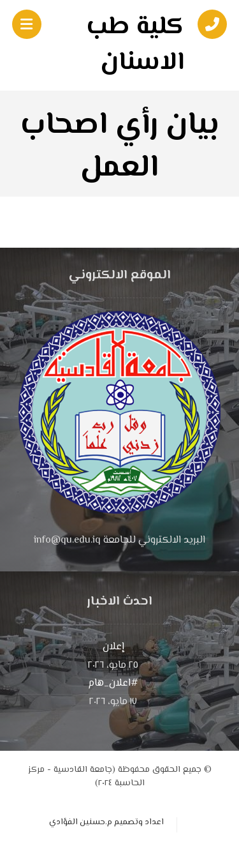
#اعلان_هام (113, 683)
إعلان (113, 647)
